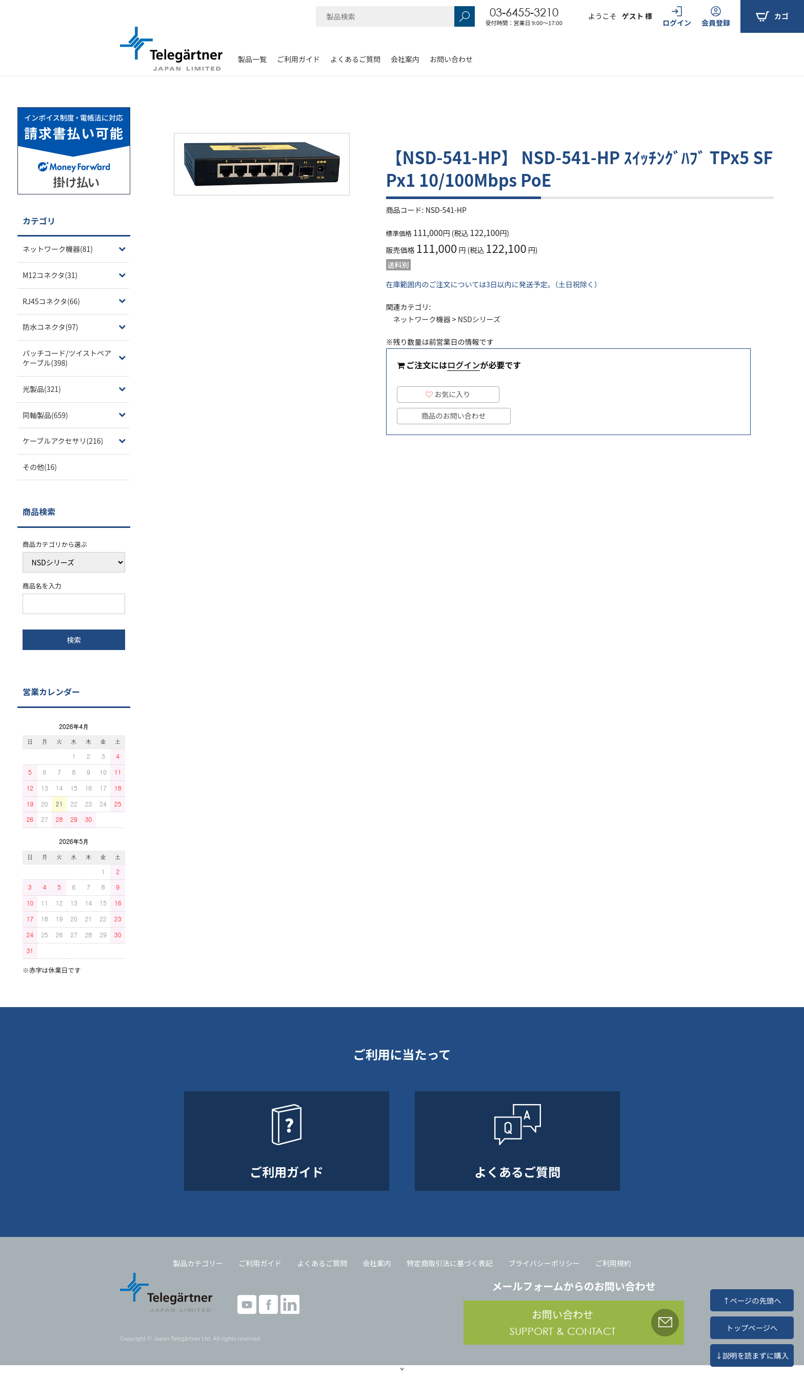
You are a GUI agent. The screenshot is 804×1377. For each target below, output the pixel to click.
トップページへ (751, 1327)
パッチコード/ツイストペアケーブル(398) (67, 358)
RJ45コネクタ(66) (51, 301)
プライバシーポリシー (544, 1263)
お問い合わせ (451, 59)
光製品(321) (42, 389)
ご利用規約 (613, 1263)
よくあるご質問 (355, 59)
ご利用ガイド (298, 59)
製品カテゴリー (198, 1263)
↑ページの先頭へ (751, 1300)
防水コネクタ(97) (50, 327)
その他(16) (40, 467)
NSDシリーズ (479, 319)
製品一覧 (252, 59)
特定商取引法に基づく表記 (450, 1263)
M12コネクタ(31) (50, 275)
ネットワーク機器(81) (58, 249)
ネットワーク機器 (422, 319)
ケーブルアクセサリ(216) (63, 441)
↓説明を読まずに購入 (752, 1355)
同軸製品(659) (45, 415)
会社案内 (405, 59)
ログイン (463, 365)
